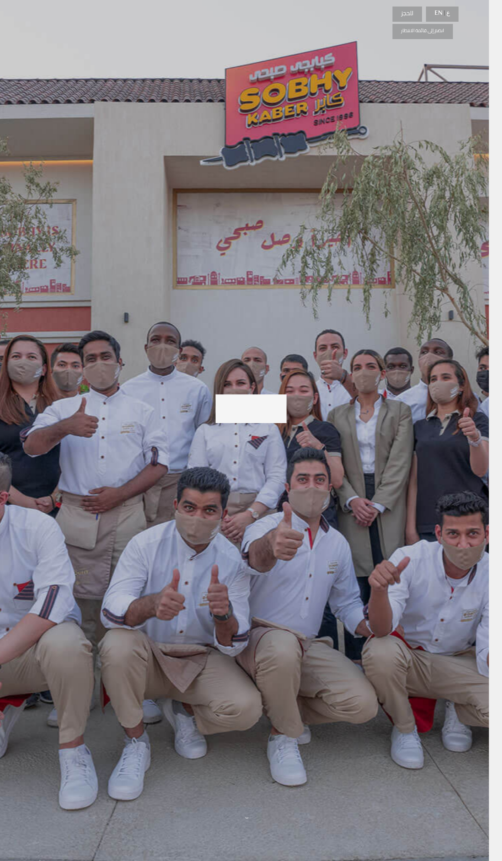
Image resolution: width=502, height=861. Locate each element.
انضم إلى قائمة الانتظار (422, 30)
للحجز (407, 13)
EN (438, 13)
